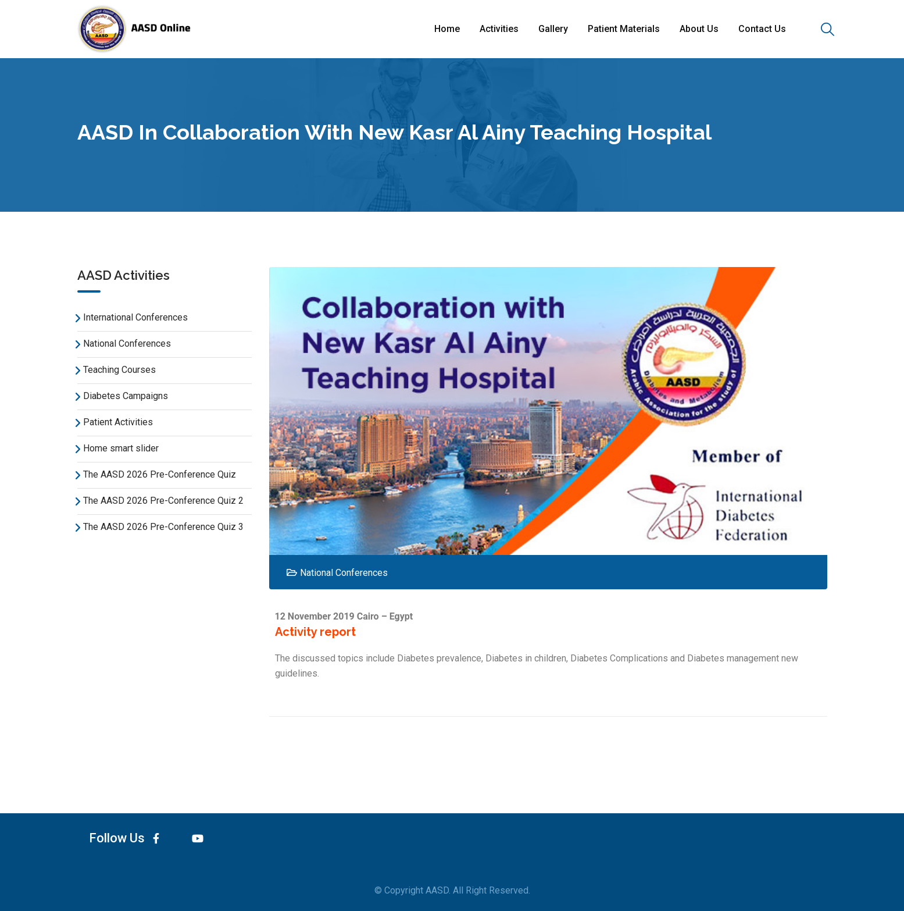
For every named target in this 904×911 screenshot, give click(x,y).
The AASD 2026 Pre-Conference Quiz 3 (163, 526)
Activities (499, 28)
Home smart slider (121, 448)
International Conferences (135, 317)
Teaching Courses (119, 369)
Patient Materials (624, 28)
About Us (699, 28)
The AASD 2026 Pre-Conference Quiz (159, 474)
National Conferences (127, 343)
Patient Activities (118, 422)
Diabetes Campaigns (125, 395)
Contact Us (762, 28)
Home (447, 28)
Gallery (553, 28)
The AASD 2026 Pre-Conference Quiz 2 (163, 500)
